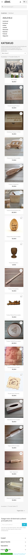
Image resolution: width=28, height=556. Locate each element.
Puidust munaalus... (14, 262)
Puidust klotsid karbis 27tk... (14, 210)
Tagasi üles (21, 511)
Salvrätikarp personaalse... (14, 419)
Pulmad (5, 34)
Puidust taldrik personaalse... (14, 341)
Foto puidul (14, 79)
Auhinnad (5, 21)
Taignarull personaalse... (14, 445)
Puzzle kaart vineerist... (14, 393)
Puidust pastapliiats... (14, 289)
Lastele (5, 27)
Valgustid (5, 36)
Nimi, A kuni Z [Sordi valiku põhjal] (14, 53)
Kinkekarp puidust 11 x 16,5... (14, 132)
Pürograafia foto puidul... (14, 367)
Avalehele (7, 18)
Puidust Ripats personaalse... (14, 315)
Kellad (4, 25)
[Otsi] (14, 6)
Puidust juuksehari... (14, 184)
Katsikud (5, 23)
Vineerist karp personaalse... (14, 498)
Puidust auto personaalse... (14, 158)
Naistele (5, 32)
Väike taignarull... (14, 472)
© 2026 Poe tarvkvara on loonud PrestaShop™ (13, 554)
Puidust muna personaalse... (14, 236)
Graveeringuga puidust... (14, 106)
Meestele (5, 29)
